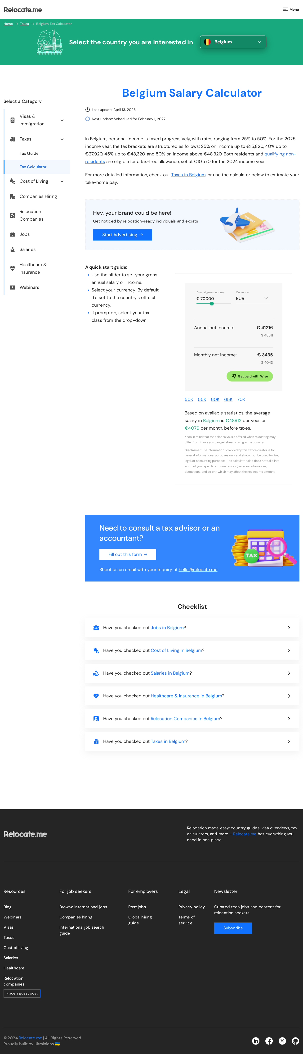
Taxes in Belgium (188, 175)
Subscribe (233, 928)
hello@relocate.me (198, 569)
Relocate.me (244, 833)
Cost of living (16, 947)
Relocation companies (14, 981)
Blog (8, 906)
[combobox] (253, 296)
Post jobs (137, 906)
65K (228, 399)
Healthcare (14, 968)
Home (11, 23)
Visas (9, 927)
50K (189, 399)
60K (215, 399)
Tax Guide (29, 153)
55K (202, 399)
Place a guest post (22, 993)
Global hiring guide (140, 920)
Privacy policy (191, 906)
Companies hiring (76, 917)
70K (241, 399)
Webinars (13, 917)
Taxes (27, 23)
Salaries (11, 957)
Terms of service (186, 920)
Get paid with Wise (250, 376)
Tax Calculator (33, 166)
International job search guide (81, 930)
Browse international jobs (83, 906)
